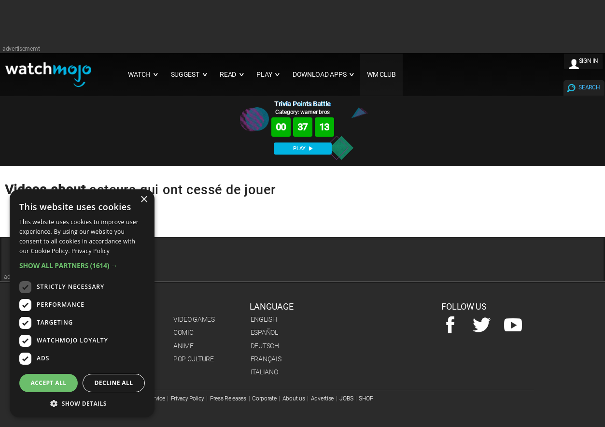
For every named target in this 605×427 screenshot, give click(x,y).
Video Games (194, 319)
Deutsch (265, 346)
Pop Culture (193, 359)
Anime (183, 346)
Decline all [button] (114, 383)
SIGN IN (588, 60)
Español (264, 332)
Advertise (322, 398)
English (264, 319)
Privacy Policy (187, 398)
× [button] (143, 199)
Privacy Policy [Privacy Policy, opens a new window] (90, 251)
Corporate (264, 398)
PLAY (302, 148)
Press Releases (228, 398)
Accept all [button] (49, 383)
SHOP (366, 398)
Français (266, 359)
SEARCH (589, 87)
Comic (183, 332)
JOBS (346, 398)
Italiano (264, 372)
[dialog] (82, 303)
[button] (82, 265)
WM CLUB (381, 75)
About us (293, 398)
